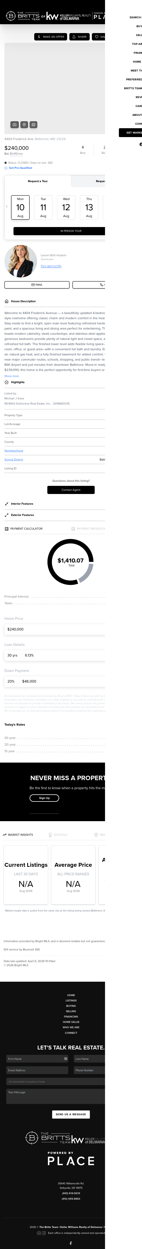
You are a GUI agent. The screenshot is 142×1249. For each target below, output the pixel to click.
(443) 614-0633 (71, 1165)
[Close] (133, 1208)
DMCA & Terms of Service (111, 1244)
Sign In (127, 4)
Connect (71, 1004)
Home (71, 967)
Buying (71, 977)
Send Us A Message (71, 1086)
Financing (71, 988)
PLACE (108, 1198)
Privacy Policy (85, 1244)
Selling (71, 983)
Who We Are (71, 999)
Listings (71, 972)
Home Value (71, 993)
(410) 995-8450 (71, 1170)
